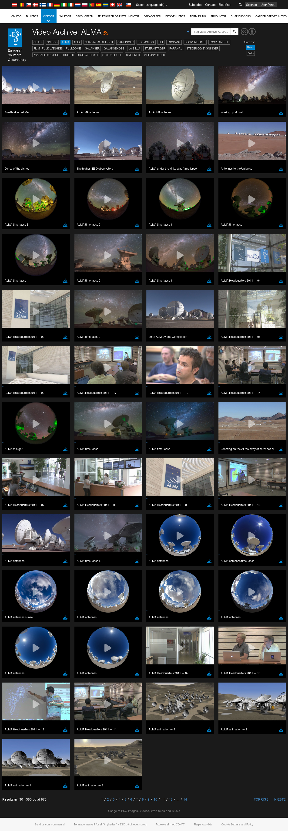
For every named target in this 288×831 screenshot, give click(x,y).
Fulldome (73, 48)
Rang (250, 47)
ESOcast (174, 42)
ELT (161, 42)
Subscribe (195, 5)
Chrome (19, 596)
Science (251, 5)
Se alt (38, 42)
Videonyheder (154, 55)
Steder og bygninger (202, 48)
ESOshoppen (84, 16)
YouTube (10, 510)
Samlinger (125, 42)
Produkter (218, 16)
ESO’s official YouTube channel (109, 510)
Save (15, 677)
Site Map (224, 5)
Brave (18, 591)
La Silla (134, 48)
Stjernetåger (154, 48)
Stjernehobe (112, 55)
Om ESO (16, 16)
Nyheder (65, 16)
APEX (77, 42)
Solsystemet (88, 55)
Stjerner (133, 55)
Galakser (92, 48)
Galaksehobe (114, 48)
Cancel (37, 677)
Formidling (198, 16)
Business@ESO (241, 16)
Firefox (18, 604)
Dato (251, 53)
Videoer (49, 19)
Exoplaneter (219, 42)
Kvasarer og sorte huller (53, 55)
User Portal (268, 5)
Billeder (32, 16)
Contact (210, 5)
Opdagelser (152, 16)
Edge (17, 600)
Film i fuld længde (47, 48)
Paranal (175, 48)
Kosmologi (146, 42)
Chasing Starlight (99, 42)
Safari (17, 609)
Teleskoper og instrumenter (118, 16)
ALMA (65, 42)
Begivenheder (175, 16)
